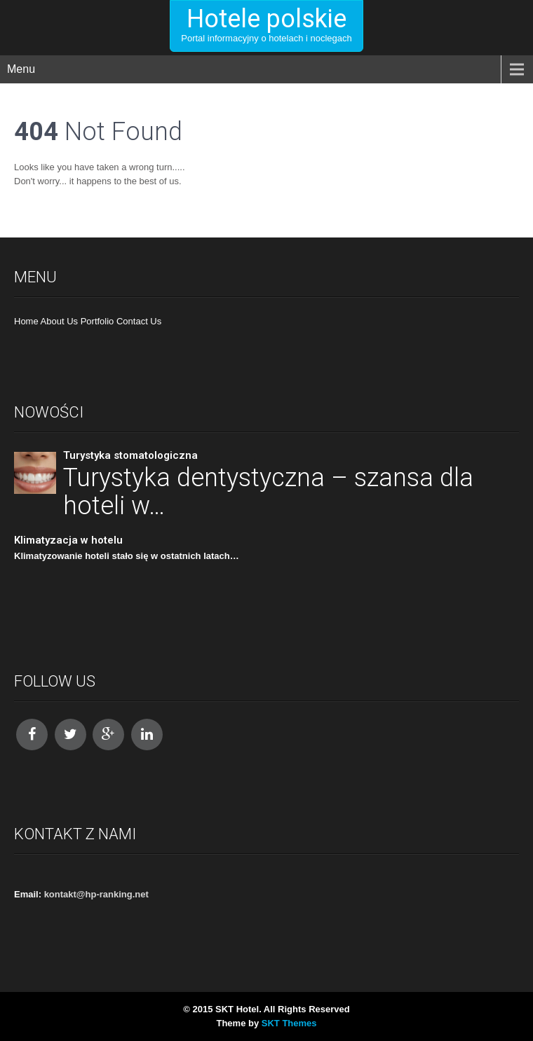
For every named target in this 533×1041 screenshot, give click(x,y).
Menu (21, 69)
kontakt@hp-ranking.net (96, 894)
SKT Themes (289, 1023)
